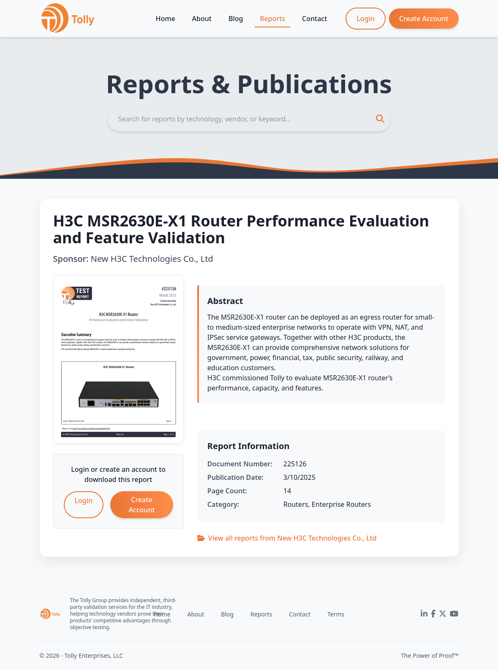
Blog (236, 18)
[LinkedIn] (424, 614)
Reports (272, 18)
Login (365, 18)
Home (165, 18)
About (202, 18)
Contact (314, 18)
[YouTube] (454, 614)
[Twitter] (442, 614)
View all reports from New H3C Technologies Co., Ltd (287, 538)
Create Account (424, 18)
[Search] (249, 119)
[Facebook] (433, 614)
